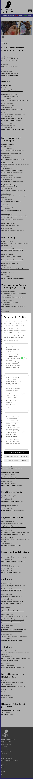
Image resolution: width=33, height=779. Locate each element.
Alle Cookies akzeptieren (16, 452)
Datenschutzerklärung (11, 340)
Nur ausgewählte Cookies (16, 456)
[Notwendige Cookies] (23, 358)
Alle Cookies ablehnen (16, 460)
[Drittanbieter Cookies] (23, 431)
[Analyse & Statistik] (23, 393)
